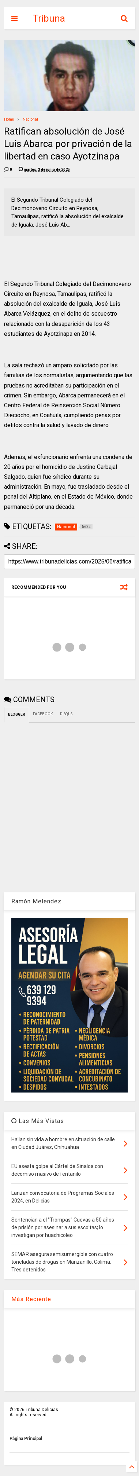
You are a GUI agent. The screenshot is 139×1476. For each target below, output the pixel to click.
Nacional (30, 119)
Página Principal (26, 1438)
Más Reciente (31, 1299)
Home (9, 119)
